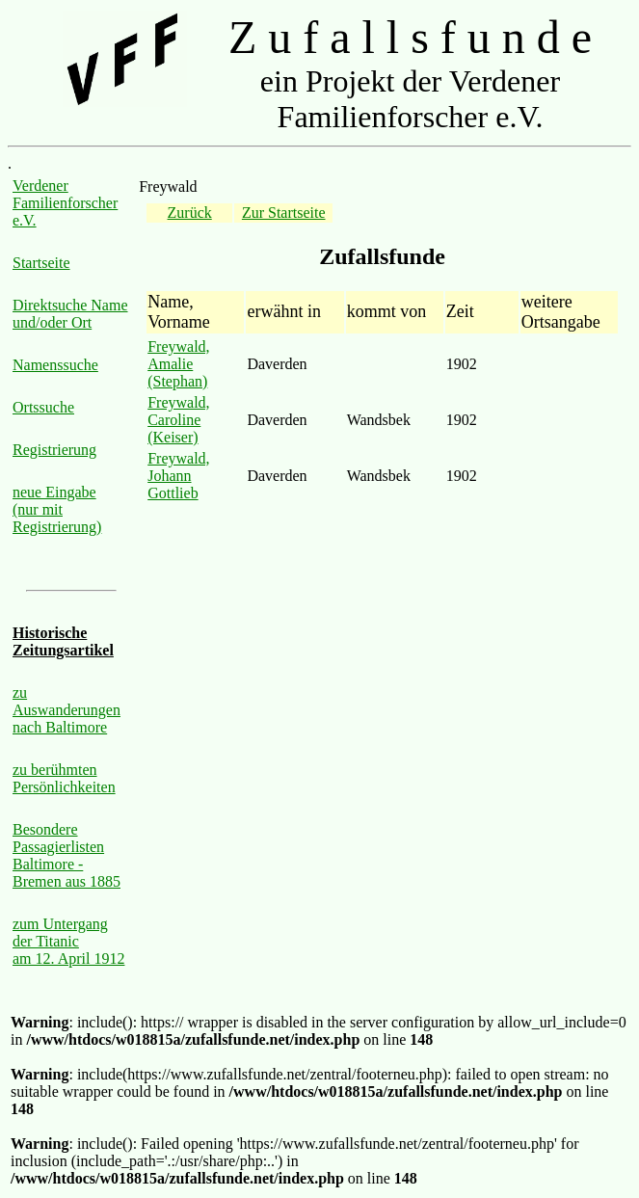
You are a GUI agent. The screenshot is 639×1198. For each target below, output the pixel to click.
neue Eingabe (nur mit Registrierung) (57, 509)
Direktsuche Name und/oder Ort (70, 314)
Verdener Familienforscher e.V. (65, 202)
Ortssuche (43, 407)
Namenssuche (55, 365)
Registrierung (54, 449)
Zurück (190, 212)
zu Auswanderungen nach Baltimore (66, 709)
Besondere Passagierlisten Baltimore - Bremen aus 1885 (66, 855)
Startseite (41, 262)
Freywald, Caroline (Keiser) (178, 419)
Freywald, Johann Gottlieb (178, 475)
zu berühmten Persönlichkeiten (64, 778)
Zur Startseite (284, 212)
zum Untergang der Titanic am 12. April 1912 (68, 941)
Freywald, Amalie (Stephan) (178, 363)
